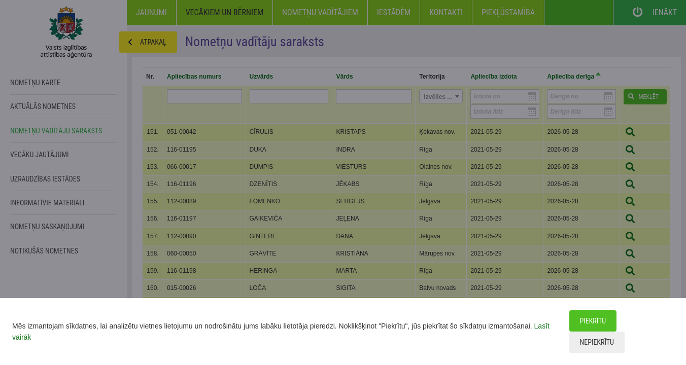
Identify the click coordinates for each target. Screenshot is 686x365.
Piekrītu (593, 321)
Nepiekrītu (597, 342)
